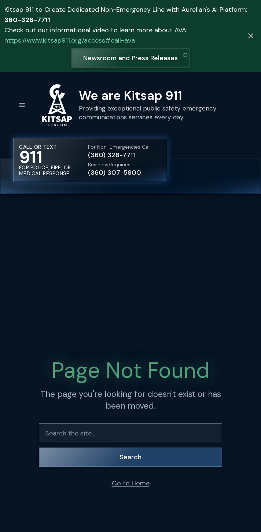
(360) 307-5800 (114, 172)
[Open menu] (22, 105)
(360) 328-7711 (111, 155)
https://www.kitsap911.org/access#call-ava (69, 40)
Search (130, 457)
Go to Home (131, 483)
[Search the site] (130, 433)
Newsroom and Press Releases (130, 58)
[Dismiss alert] (251, 36)
